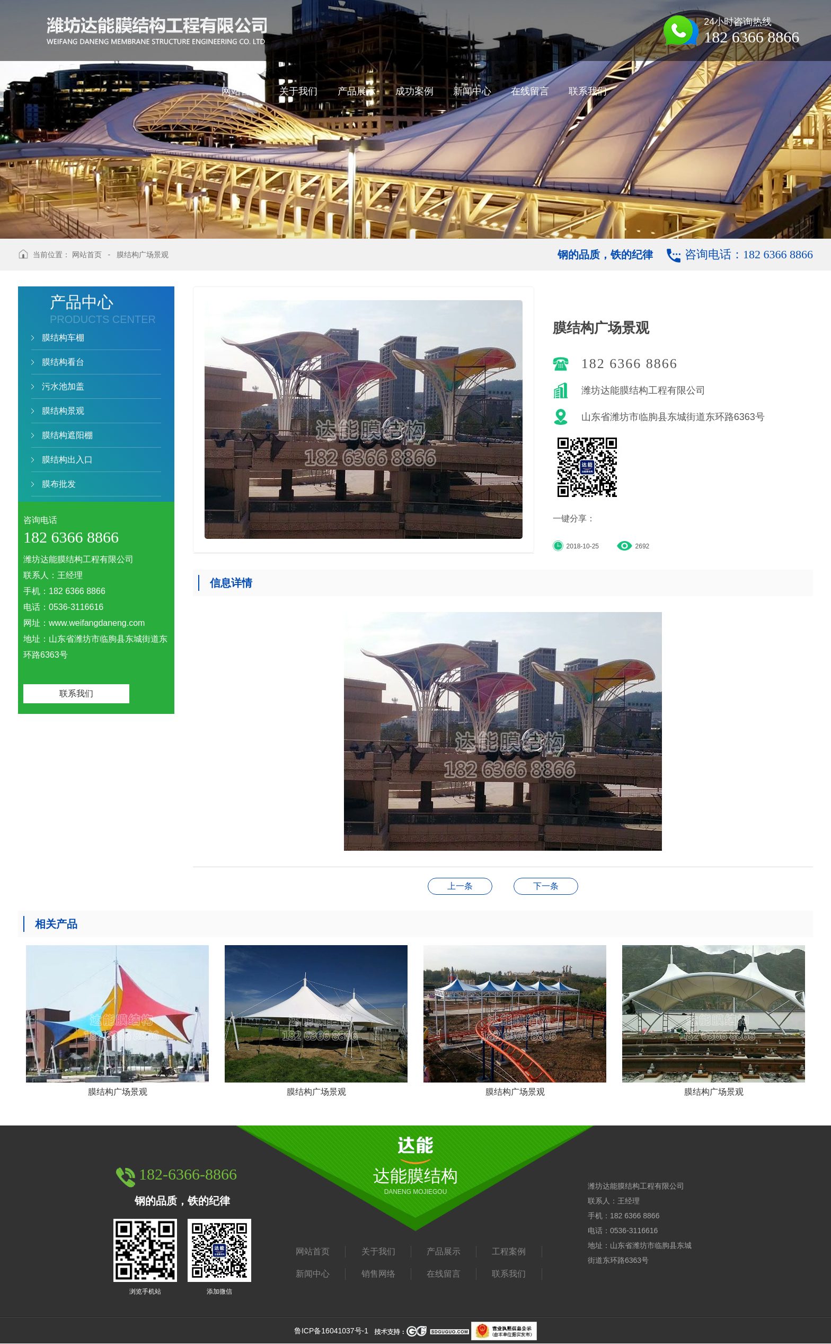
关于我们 (378, 1251)
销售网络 (378, 1273)
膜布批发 (59, 483)
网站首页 (87, 254)
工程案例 (509, 1251)
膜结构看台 (63, 361)
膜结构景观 (63, 410)
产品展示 (444, 1251)
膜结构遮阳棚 (67, 435)
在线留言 (444, 1273)
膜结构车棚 (63, 337)
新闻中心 (313, 1273)
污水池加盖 (63, 386)
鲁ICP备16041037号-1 (331, 1330)
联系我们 (76, 693)
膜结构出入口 (67, 459)
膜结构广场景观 (143, 254)
